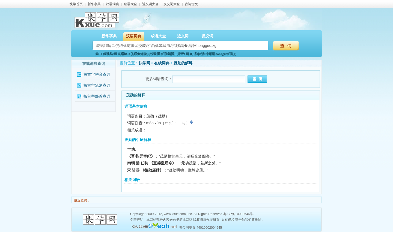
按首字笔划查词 (97, 85)
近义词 (183, 36)
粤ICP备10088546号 (238, 214)
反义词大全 (171, 4)
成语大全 (130, 4)
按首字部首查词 (97, 96)
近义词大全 (150, 4)
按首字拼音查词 (97, 75)
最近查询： (81, 200)
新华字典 (94, 4)
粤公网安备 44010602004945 (200, 228)
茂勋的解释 (183, 63)
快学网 (144, 63)
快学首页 (76, 4)
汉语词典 (112, 4)
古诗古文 (191, 4)
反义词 (207, 36)
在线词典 (161, 63)
